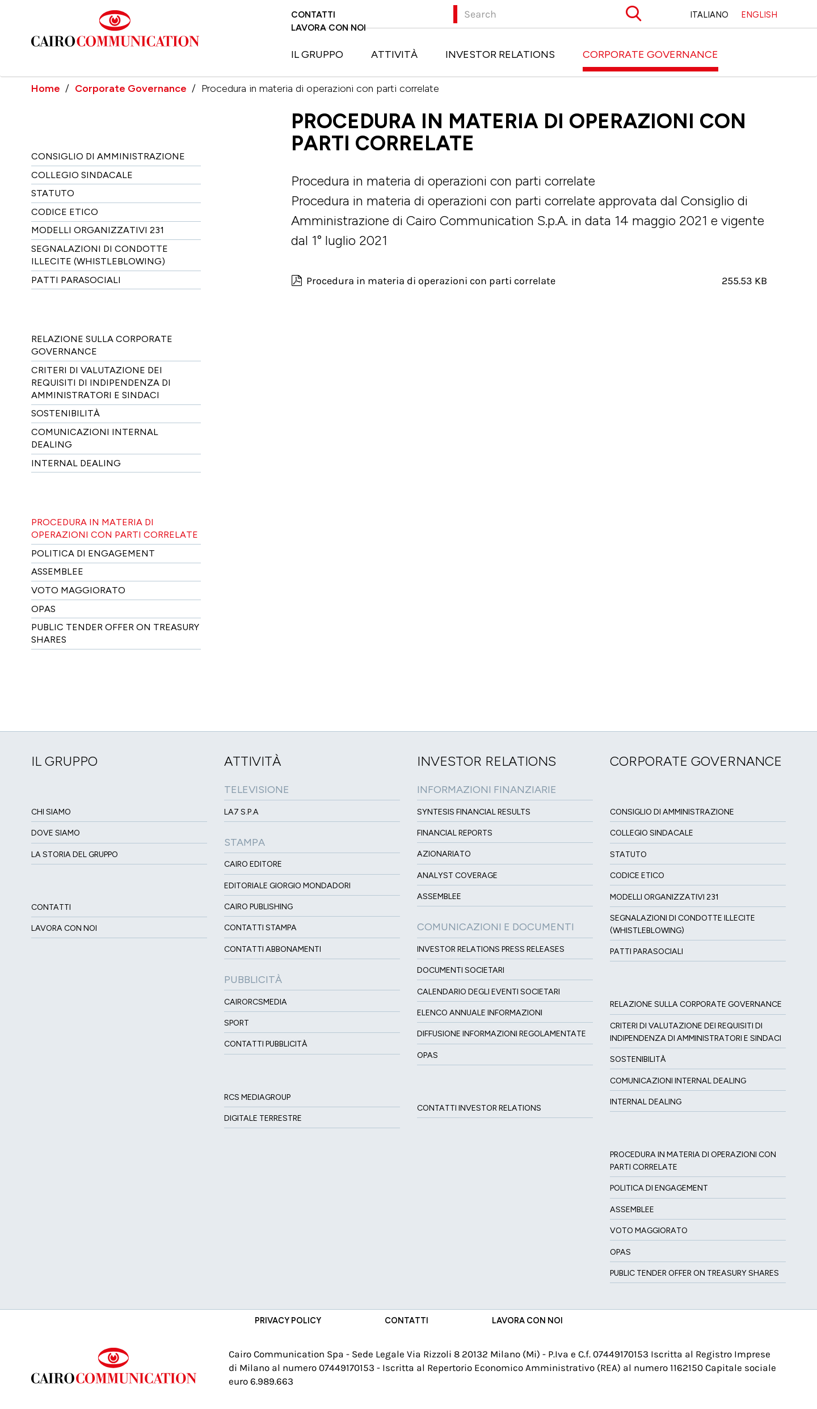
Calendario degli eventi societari (488, 992)
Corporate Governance (650, 54)
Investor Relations (500, 54)
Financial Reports (454, 833)
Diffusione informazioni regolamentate (501, 1034)
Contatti (313, 14)
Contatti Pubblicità (266, 1044)
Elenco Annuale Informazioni (479, 1013)
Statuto (52, 193)
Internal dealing (76, 463)
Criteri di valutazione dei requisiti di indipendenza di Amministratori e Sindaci (101, 382)
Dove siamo (55, 833)
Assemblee (57, 571)
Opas (43, 609)
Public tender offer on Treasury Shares (115, 633)
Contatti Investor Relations (479, 1108)
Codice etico (64, 211)
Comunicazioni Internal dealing (94, 438)
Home (45, 88)
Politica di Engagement (93, 553)
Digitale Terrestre (263, 1118)
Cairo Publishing (258, 907)
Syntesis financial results (473, 812)
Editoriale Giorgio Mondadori (287, 886)
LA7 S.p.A (241, 812)
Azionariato (444, 854)
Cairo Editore (253, 864)
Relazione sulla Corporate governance (101, 345)
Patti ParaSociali (76, 280)
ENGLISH (759, 15)
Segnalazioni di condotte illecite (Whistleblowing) (99, 255)
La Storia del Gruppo (74, 854)
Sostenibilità (65, 413)
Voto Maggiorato (78, 590)
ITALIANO (709, 15)
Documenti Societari (460, 970)
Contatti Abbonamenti (272, 949)
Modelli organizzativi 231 (97, 230)
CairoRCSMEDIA (255, 1002)
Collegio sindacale (82, 175)
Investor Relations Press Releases (491, 949)
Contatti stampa (260, 928)
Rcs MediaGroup (257, 1097)
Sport (236, 1023)
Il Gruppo (317, 54)
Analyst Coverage (457, 875)
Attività (394, 54)
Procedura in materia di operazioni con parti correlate (114, 528)
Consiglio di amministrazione (108, 156)
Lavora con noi (328, 27)
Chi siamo (51, 812)
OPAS (427, 1055)
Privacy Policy (288, 1320)
